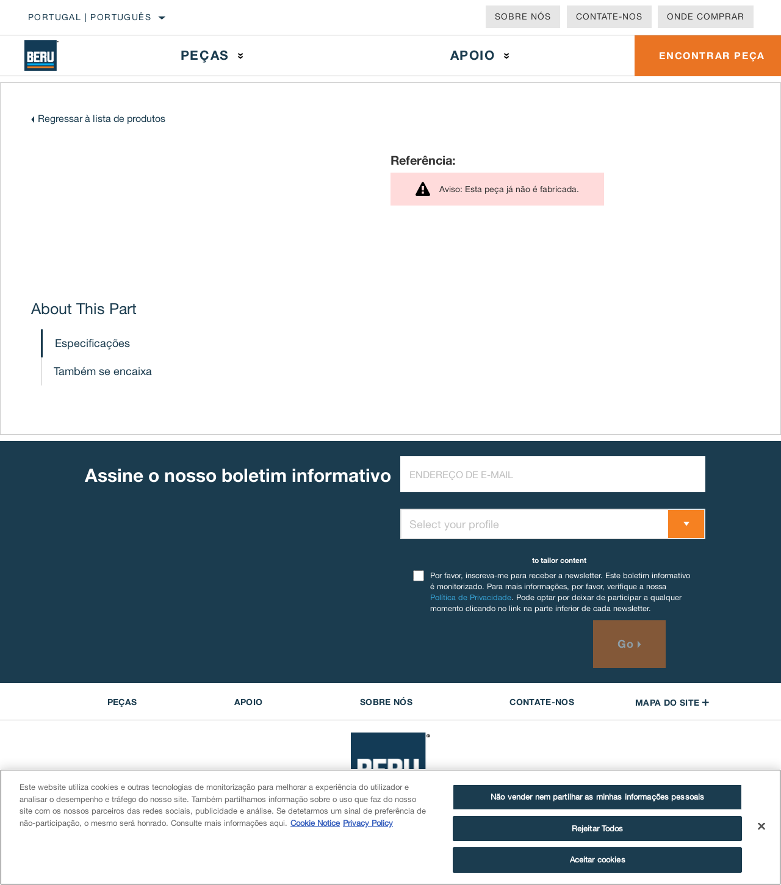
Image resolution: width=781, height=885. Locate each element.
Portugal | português (89, 17)
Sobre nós (523, 16)
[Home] (51, 55)
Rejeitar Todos (598, 828)
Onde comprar (705, 16)
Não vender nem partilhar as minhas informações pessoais (597, 796)
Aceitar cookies (597, 859)
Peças (205, 55)
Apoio (472, 55)
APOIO (248, 702)
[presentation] (493, 644)
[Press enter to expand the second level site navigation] (241, 55)
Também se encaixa (103, 371)
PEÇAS (122, 702)
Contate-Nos (609, 16)
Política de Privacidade (470, 597)
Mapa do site (672, 702)
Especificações (92, 343)
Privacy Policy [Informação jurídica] (368, 823)
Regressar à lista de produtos (101, 118)
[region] (390, 827)
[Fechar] (761, 826)
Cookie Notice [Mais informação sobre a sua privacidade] (315, 823)
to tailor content (559, 560)
